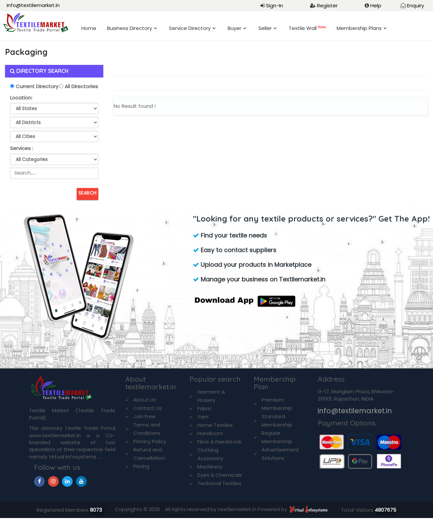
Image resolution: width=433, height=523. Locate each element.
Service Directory (190, 28)
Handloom (210, 433)
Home (88, 28)
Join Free (144, 416)
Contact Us (147, 408)
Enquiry (415, 5)
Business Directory (129, 28)
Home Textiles (215, 425)
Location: (21, 97)
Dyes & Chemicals (219, 474)
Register (327, 5)
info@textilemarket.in (33, 5)
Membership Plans (359, 28)
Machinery (209, 466)
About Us (144, 399)
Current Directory (36, 86)
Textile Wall (307, 28)
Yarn (202, 416)
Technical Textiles (219, 483)
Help (375, 5)
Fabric (204, 408)
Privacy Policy (149, 441)
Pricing (141, 466)
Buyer (234, 28)
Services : (21, 148)
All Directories (80, 86)
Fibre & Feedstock (219, 441)
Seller (265, 28)
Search (87, 193)
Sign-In (274, 5)
